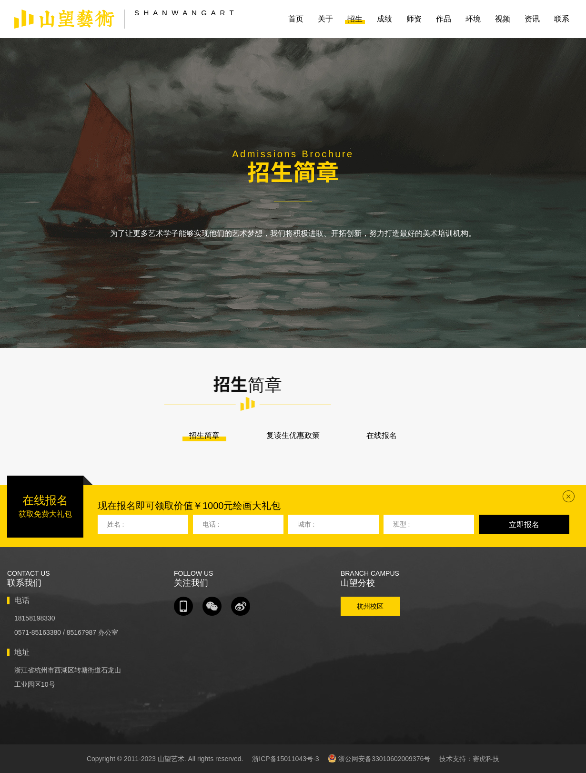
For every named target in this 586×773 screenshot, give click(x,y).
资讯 (532, 19)
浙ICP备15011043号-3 (285, 759)
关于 (325, 19)
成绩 (384, 19)
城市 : (306, 524)
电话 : (211, 524)
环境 (473, 19)
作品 (443, 19)
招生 (355, 19)
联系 (561, 19)
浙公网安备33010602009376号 (379, 758)
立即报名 (524, 524)
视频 (502, 19)
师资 (414, 19)
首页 (295, 19)
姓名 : (115, 524)
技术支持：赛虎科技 (469, 759)
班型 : (401, 524)
